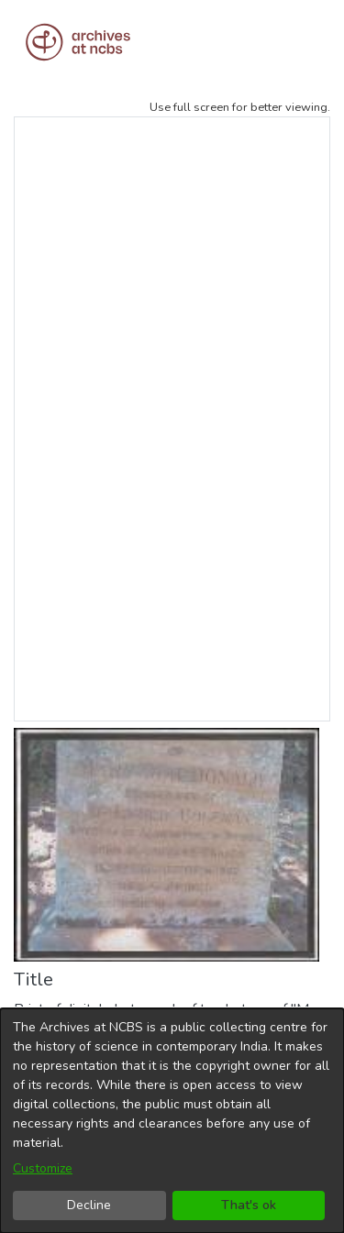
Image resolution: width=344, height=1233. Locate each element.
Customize (42, 1168)
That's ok (248, 1205)
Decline (89, 1205)
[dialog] (172, 1120)
